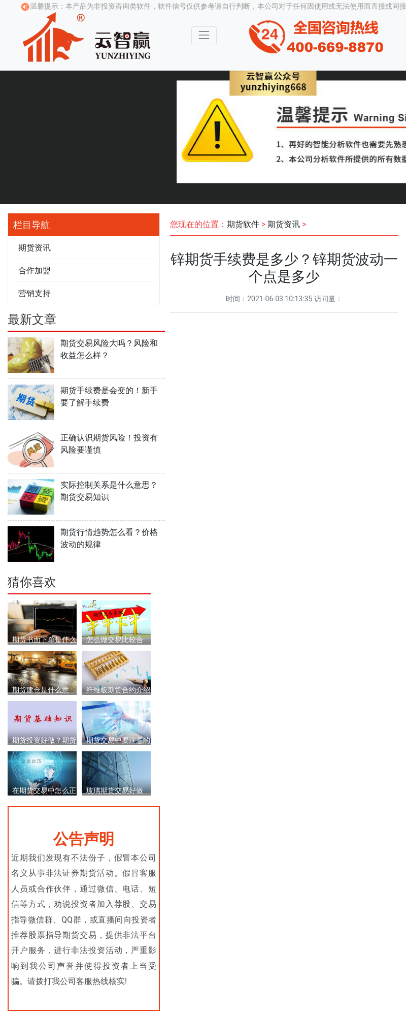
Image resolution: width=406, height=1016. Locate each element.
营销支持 (34, 293)
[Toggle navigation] (203, 35)
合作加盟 (34, 270)
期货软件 (243, 224)
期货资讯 (34, 247)
